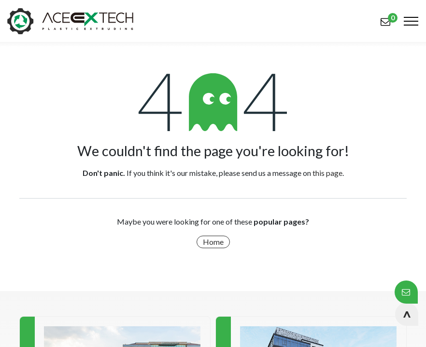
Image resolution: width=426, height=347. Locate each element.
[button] (406, 314)
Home (213, 241)
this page (327, 172)
